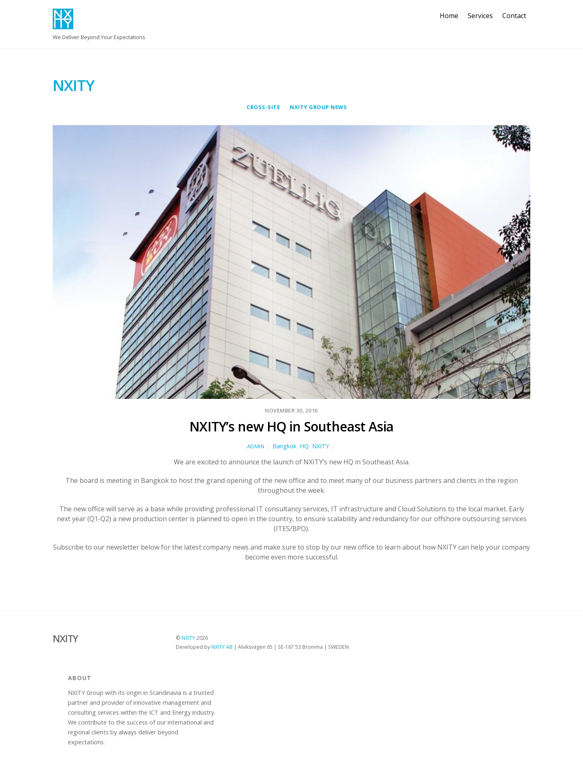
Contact (514, 15)
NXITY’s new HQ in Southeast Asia (291, 426)
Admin (256, 446)
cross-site (263, 107)
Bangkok (284, 446)
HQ (304, 446)
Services (480, 15)
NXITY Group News (318, 107)
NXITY (320, 446)
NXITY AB (222, 646)
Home (449, 15)
